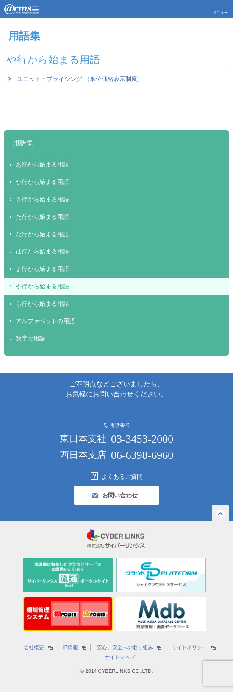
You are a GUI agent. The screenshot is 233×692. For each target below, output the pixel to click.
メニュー (220, 13)
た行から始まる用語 (42, 216)
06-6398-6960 (142, 455)
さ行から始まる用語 (42, 199)
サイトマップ (120, 657)
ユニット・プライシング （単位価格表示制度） (80, 78)
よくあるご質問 (122, 476)
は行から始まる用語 (42, 251)
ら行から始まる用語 (42, 303)
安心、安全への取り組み (125, 647)
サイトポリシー (189, 647)
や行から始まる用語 (42, 286)
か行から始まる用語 (42, 182)
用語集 (23, 142)
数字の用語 (30, 338)
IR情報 (70, 647)
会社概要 (34, 647)
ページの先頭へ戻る (220, 513)
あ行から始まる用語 (42, 164)
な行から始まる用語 (42, 234)
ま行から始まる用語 (42, 268)
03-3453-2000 (142, 439)
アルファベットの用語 (45, 321)
